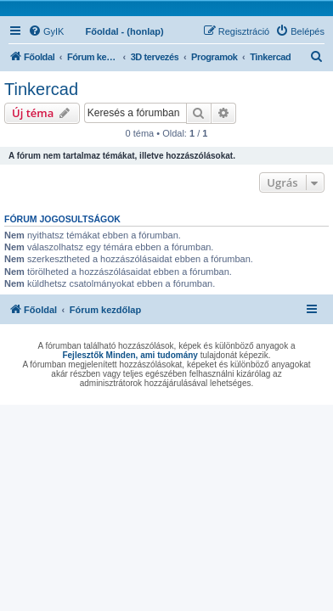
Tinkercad (41, 89)
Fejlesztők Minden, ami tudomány (129, 355)
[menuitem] (46, 31)
